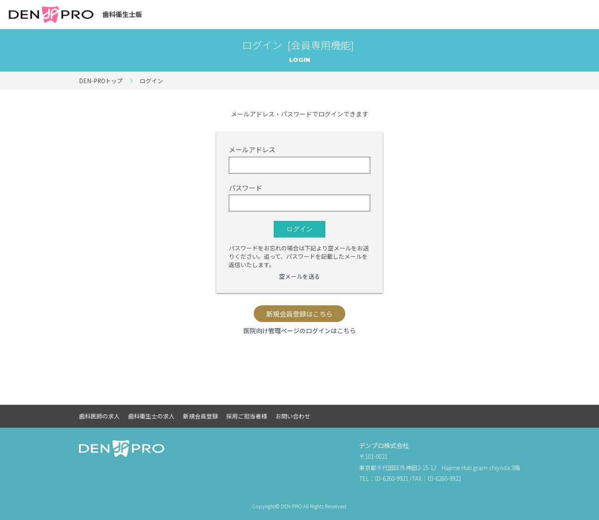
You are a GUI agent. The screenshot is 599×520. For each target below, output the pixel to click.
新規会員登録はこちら (299, 314)
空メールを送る (299, 276)
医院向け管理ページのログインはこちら (299, 330)
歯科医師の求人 (99, 416)
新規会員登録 (200, 416)
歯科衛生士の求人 (151, 416)
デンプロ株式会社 (384, 445)
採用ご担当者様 (246, 416)
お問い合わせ (292, 416)
